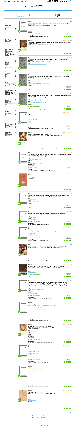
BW (52, 1)
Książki (29, 161)
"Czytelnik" (33, 177)
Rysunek (39, 163)
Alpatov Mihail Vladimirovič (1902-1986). (35, 307)
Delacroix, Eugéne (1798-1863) (33, 353)
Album (37, 201)
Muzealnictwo (30, 291)
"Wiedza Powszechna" (35, 393)
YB (54, 1)
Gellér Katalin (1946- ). (32, 371)
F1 (64, 1)
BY (56, 1)
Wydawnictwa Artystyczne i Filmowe (38, 135)
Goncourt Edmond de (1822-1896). (34, 180)
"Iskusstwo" (33, 305)
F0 (62, 1)
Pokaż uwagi (30, 66)
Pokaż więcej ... (7, 56)
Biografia (29, 182)
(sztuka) (39, 64)
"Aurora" (33, 286)
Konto (26, 1)
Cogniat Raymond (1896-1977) (34, 159)
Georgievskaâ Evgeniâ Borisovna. (36, 289)
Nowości (13, 1)
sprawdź (68, 128)
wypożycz (68, 36)
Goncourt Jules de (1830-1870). (46, 180)
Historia (17, 1)
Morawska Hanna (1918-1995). (34, 81)
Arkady (33, 327)
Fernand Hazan (39, 327)
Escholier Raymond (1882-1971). (34, 351)
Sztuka (29, 121)
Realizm (44, 64)
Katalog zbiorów (38, 11)
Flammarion (32, 156)
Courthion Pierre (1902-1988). (33, 27)
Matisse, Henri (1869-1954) (33, 309)
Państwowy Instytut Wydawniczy (37, 25)
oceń (71, 21)
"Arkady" (33, 44)
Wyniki (9, 1)
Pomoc (22, 1)
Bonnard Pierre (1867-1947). (33, 331)
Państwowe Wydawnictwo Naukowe (38, 61)
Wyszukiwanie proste (19, 16)
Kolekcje (24, 16)
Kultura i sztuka (31, 165)
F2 (66, 1)
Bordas (31, 115)
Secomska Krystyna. (31, 249)
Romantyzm (48, 83)
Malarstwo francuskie (35, 182)
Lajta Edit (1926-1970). (32, 199)
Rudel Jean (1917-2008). (32, 119)
